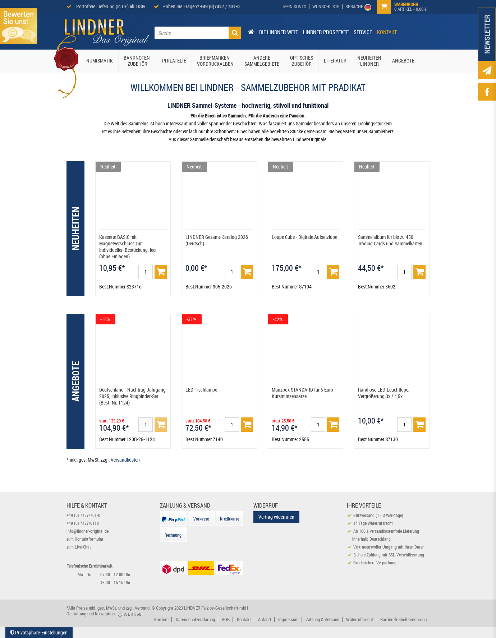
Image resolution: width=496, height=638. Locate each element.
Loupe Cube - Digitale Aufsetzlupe (304, 237)
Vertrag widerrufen (276, 516)
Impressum (288, 619)
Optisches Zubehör (301, 60)
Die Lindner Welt (278, 32)
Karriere (161, 619)
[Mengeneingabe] (145, 272)
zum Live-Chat (78, 547)
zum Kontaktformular (85, 539)
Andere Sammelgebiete (261, 60)
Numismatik (99, 60)
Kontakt (387, 32)
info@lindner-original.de (87, 531)
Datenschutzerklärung (195, 619)
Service (363, 32)
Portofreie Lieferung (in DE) (110, 6)
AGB (226, 619)
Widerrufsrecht (359, 619)
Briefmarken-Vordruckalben (215, 60)
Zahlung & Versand (322, 619)
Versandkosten (125, 459)
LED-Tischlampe (201, 389)
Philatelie (174, 60)
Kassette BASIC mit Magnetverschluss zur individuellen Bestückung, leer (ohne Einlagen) (128, 246)
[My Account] (294, 6)
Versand (142, 608)
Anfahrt (264, 619)
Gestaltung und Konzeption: (104, 613)
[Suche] (235, 33)
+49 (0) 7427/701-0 (83, 515)
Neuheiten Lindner (369, 60)
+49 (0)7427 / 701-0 (220, 6)
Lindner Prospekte (326, 32)
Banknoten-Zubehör (137, 60)
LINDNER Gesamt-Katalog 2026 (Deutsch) (216, 240)
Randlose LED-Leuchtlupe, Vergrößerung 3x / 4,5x (383, 392)
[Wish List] (326, 6)
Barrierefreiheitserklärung (403, 619)
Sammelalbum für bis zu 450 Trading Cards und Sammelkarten (390, 240)
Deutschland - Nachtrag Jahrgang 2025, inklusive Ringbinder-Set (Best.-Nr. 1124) (132, 396)
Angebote (403, 60)
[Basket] (161, 272)
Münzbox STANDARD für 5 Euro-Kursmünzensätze (303, 392)
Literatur (335, 60)
